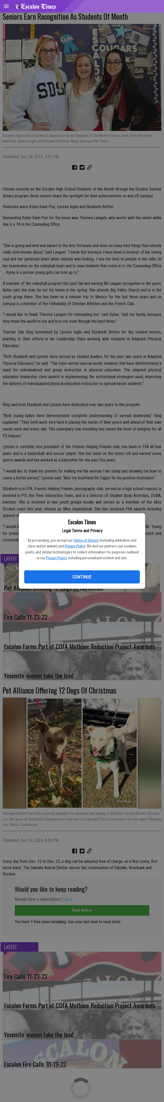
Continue (82, 577)
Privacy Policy (75, 546)
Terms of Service (86, 540)
